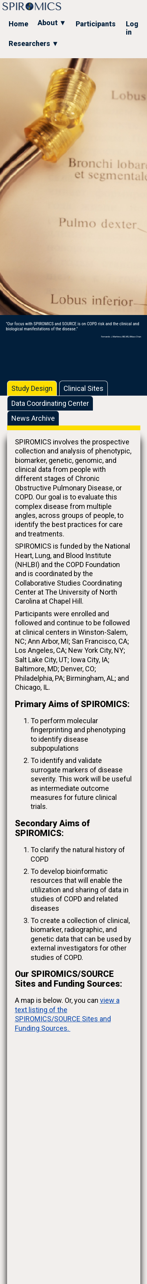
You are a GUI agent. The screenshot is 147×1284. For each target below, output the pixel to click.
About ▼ (52, 22)
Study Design (32, 388)
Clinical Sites (83, 388)
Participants (96, 24)
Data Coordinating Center (50, 403)
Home (18, 24)
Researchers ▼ (34, 43)
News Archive (33, 418)
